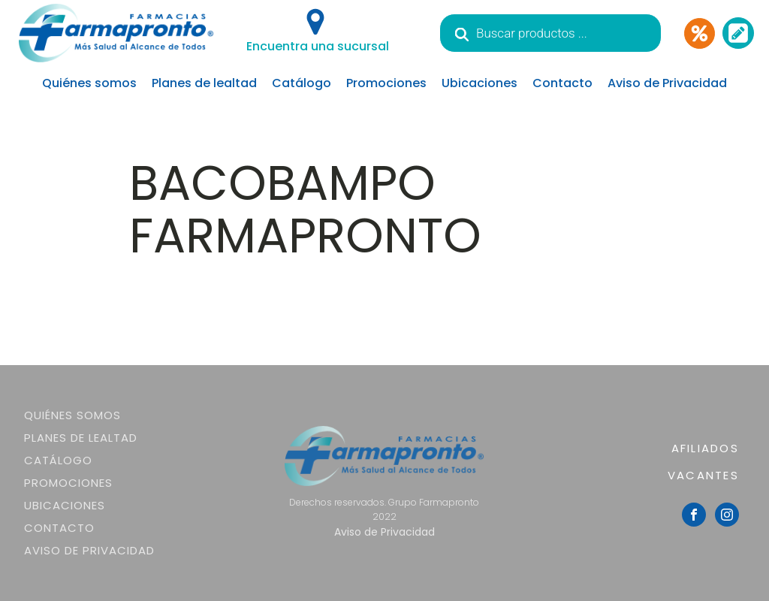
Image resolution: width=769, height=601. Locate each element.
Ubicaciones (479, 83)
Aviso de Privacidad (667, 83)
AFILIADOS (705, 448)
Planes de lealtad (204, 83)
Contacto (562, 83)
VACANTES (703, 475)
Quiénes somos (89, 83)
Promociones (386, 83)
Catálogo (301, 83)
